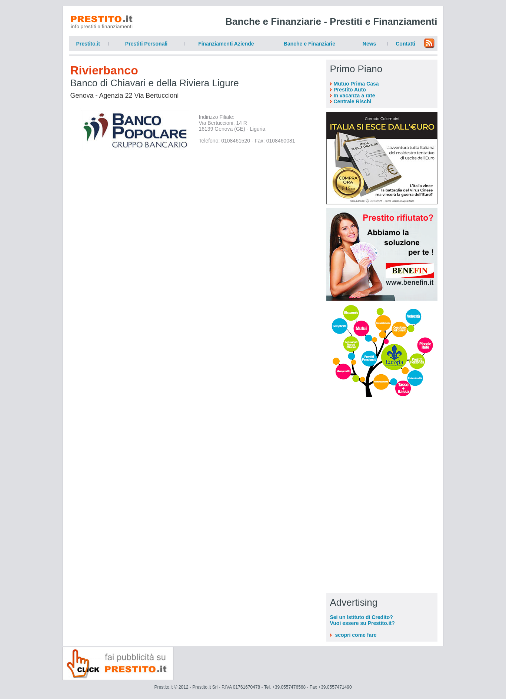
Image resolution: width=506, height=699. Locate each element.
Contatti (405, 44)
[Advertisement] (381, 447)
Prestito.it (88, 44)
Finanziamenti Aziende (226, 44)
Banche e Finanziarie (309, 44)
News (369, 44)
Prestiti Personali (146, 44)
